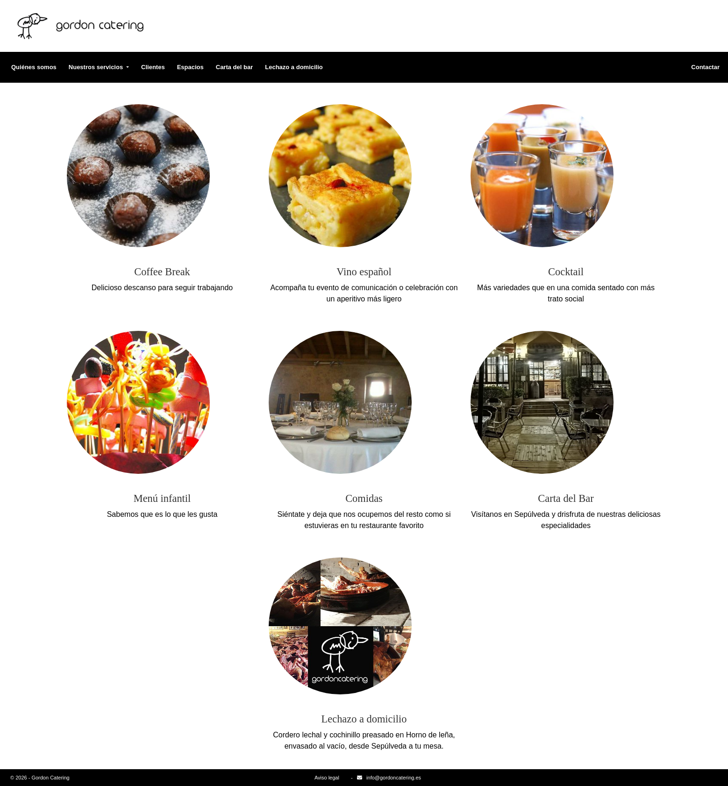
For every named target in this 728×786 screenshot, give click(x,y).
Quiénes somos (34, 67)
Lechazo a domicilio (294, 67)
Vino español (363, 272)
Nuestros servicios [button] (97, 67)
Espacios (190, 67)
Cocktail (566, 272)
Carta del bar (234, 67)
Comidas (364, 498)
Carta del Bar (565, 498)
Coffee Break (162, 272)
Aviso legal (326, 777)
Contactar (705, 67)
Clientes (153, 67)
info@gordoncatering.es (393, 777)
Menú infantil (162, 498)
